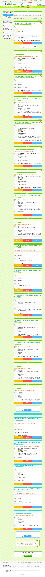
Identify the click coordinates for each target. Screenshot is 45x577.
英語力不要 (4, 38)
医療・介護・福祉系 (9, 34)
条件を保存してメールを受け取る (9, 17)
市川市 (9, 22)
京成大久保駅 (7, 29)
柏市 (7, 22)
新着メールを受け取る (28, 555)
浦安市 (11, 22)
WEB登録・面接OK (27, 15)
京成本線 (9, 26)
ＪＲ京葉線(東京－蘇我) (5, 26)
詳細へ (37, 71)
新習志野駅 (4, 29)
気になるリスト (6, 6)
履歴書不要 (10, 38)
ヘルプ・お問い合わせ (37, 2)
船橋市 (4, 22)
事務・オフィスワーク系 (5, 33)
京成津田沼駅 (11, 29)
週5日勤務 (7, 38)
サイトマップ (41, 2)
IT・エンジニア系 (21, 566)
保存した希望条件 (13, 6)
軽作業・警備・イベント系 (33, 566)
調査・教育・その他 (10, 35)
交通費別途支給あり (31, 15)
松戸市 (6, 22)
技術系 (5, 34)
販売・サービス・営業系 (11, 566)
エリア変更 (18, 4)
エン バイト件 (9, 1)
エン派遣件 (4, 1)
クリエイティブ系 (16, 566)
